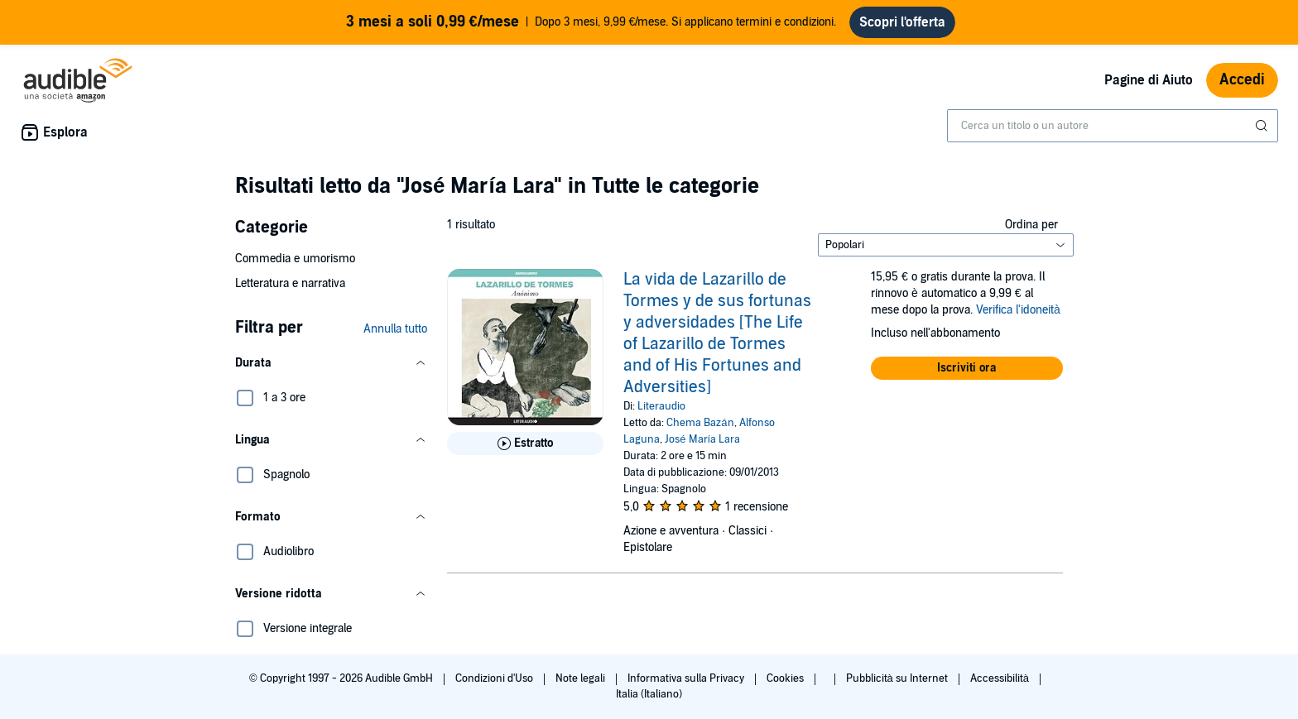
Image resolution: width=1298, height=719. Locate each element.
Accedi (1242, 80)
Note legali (581, 678)
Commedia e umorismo (295, 259)
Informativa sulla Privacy (687, 678)
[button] (331, 363)
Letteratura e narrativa (290, 283)
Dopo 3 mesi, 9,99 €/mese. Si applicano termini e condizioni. (591, 22)
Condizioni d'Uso (495, 678)
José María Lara (702, 439)
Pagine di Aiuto (1148, 80)
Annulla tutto (395, 329)
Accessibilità (1000, 678)
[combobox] (1112, 125)
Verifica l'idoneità (1018, 310)
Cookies (786, 678)
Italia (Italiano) (649, 694)
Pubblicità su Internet (898, 678)
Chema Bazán (699, 422)
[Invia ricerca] (1263, 125)
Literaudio (661, 406)
